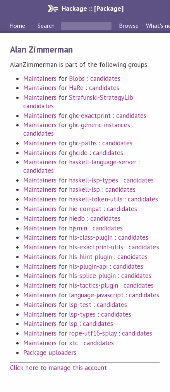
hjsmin (78, 228)
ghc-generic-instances (100, 125)
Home (17, 25)
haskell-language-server (103, 162)
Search (46, 25)
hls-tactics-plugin (93, 285)
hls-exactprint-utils (96, 247)
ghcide (78, 152)
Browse (129, 25)
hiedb (77, 218)
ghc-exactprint (90, 115)
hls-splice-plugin (92, 275)
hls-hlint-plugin (90, 256)
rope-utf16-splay (93, 333)
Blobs (77, 78)
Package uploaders (49, 352)
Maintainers (39, 78)
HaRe (76, 88)
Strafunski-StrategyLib (101, 97)
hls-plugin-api (88, 266)
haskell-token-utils (95, 199)
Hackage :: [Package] (93, 8)
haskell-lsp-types (93, 180)
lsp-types (82, 314)
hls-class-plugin (91, 237)
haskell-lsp (84, 189)
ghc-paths (83, 143)
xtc (73, 343)
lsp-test (80, 304)
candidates (105, 78)
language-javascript (96, 295)
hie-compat (85, 209)
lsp (73, 323)
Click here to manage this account (58, 367)
